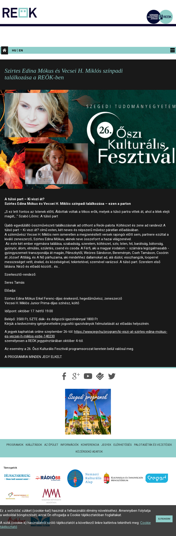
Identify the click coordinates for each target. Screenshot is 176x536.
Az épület (51, 444)
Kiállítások (34, 444)
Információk (69, 444)
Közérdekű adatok (89, 451)
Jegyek (106, 444)
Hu (14, 50)
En (21, 50)
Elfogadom (164, 519)
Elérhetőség (122, 444)
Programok (14, 444)
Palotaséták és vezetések (153, 444)
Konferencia (90, 444)
